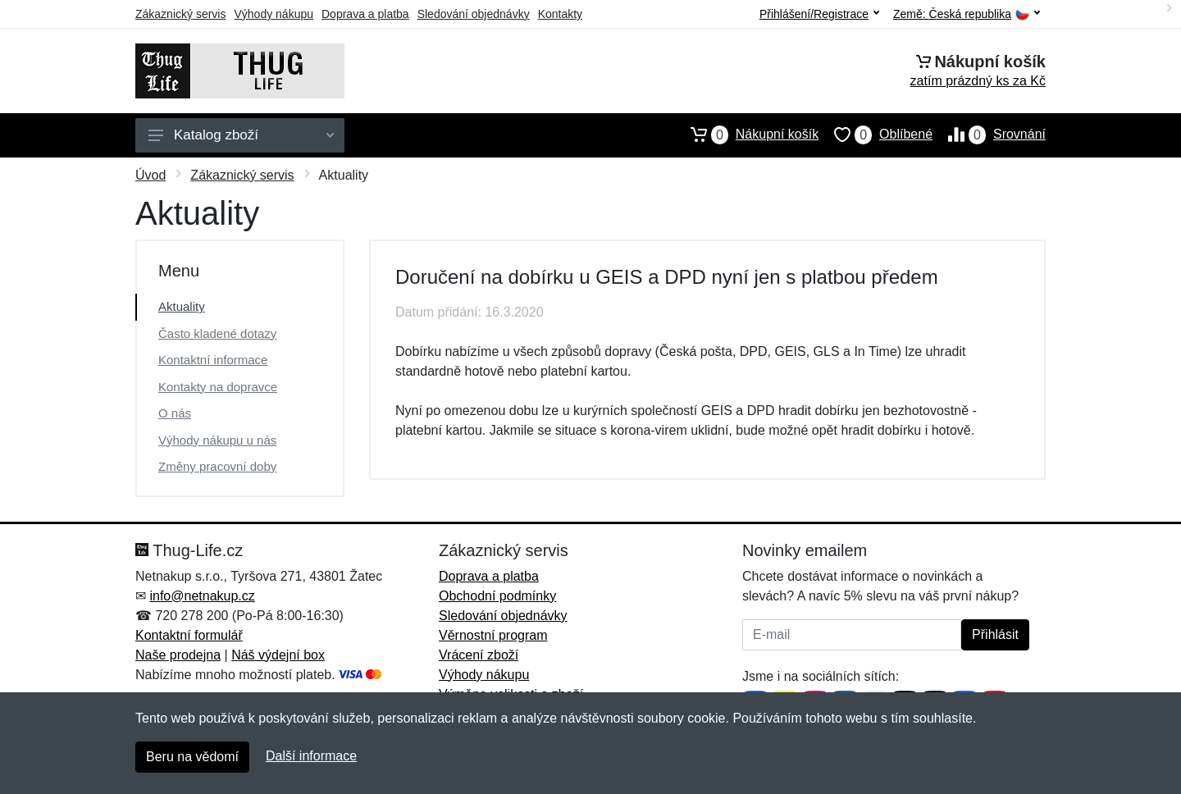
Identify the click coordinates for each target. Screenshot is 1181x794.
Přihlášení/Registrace (819, 14)
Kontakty (560, 14)
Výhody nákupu (273, 14)
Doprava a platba (365, 14)
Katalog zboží (241, 135)
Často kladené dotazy (217, 333)
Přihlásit (995, 634)
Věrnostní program (493, 635)
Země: (966, 14)
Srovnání (989, 134)
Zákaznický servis (180, 14)
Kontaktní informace (212, 360)
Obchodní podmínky (497, 596)
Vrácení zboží (478, 655)
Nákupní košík (746, 134)
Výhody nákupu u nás (217, 440)
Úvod (150, 175)
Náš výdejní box (278, 655)
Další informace (311, 756)
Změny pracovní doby (217, 466)
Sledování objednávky (473, 14)
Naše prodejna (178, 655)
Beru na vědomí (192, 757)
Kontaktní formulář (189, 635)
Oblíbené (875, 134)
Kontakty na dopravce (217, 387)
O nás (174, 413)
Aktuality (181, 306)
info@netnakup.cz (201, 596)
